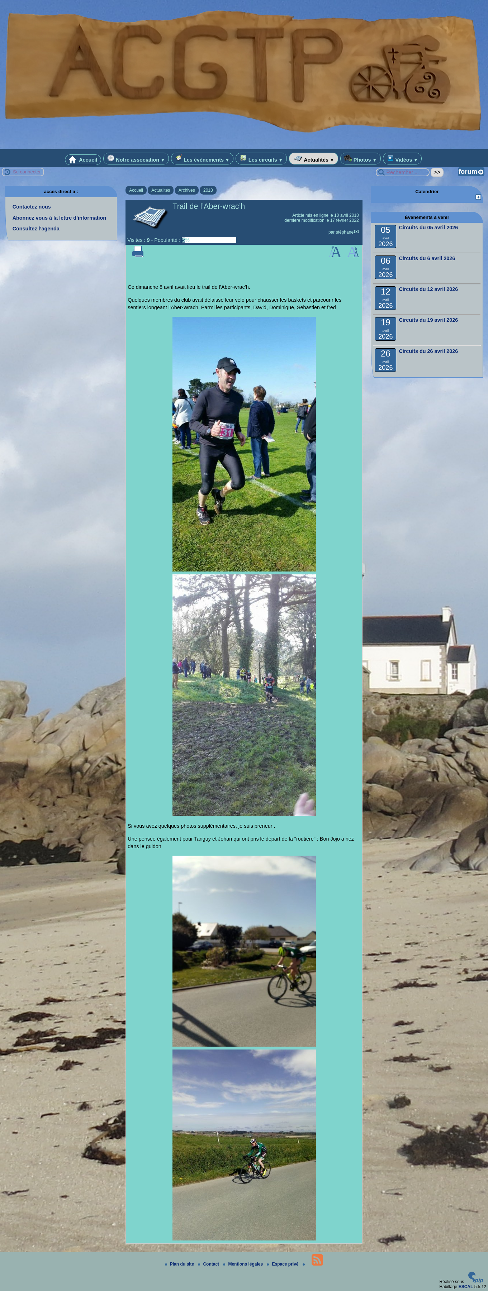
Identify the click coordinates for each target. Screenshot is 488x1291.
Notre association (136, 158)
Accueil (83, 159)
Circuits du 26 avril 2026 (428, 351)
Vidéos (402, 158)
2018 (208, 190)
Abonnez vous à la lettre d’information (59, 218)
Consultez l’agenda (36, 228)
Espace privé (283, 1264)
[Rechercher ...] (403, 172)
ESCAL (466, 1286)
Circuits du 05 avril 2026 (428, 227)
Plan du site (180, 1264)
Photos (360, 158)
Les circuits (261, 158)
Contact (209, 1264)
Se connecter (27, 171)
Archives (187, 190)
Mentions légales (243, 1264)
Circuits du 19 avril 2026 (428, 320)
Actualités (313, 158)
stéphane (345, 232)
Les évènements (202, 158)
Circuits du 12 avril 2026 (428, 289)
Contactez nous (32, 207)
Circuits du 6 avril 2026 (427, 258)
